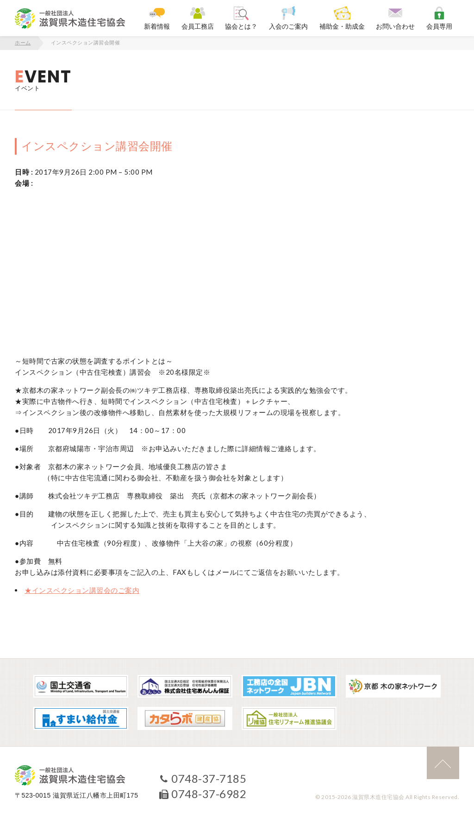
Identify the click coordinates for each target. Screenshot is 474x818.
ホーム (23, 42)
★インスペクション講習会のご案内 (82, 590)
